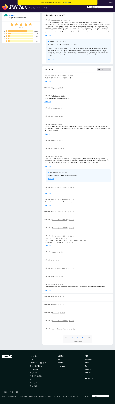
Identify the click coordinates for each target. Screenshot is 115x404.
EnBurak (54, 296)
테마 (38, 8)
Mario (54, 156)
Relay (87, 366)
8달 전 (71, 75)
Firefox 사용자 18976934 (59, 212)
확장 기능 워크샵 (36, 366)
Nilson (54, 284)
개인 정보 (5, 392)
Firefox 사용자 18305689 (59, 236)
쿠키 (11, 392)
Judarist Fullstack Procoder (60, 329)
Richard (54, 276)
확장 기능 (32, 8)
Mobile (60, 363)
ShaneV (54, 116)
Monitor (88, 369)
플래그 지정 (47, 35)
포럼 (31, 379)
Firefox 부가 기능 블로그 (39, 363)
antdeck (54, 304)
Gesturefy (12, 15)
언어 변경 (88, 396)
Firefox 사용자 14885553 (59, 75)
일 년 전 (61, 140)
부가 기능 (33, 356)
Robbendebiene (20, 18)
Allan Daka (55, 96)
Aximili (54, 124)
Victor (54, 108)
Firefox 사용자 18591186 (59, 228)
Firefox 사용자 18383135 (59, 321)
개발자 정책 (34, 373)
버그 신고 (33, 383)
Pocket (88, 373)
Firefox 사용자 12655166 (59, 199)
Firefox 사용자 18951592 (59, 220)
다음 (89, 338)
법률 (16, 392)
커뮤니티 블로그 (36, 376)
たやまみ (54, 148)
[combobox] (100, 7)
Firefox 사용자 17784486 (59, 187)
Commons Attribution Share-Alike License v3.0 (41, 396)
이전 (66, 338)
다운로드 (66, 2)
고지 (7, 396)
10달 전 (61, 116)
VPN (87, 363)
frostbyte (55, 313)
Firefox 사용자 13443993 (59, 268)
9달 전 (61, 88)
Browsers (88, 359)
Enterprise (61, 366)
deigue (54, 252)
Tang (53, 260)
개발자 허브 (34, 369)
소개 (31, 359)
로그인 (111, 2)
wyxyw (54, 140)
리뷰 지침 (33, 386)
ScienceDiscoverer (58, 20)
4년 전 (68, 20)
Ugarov (54, 88)
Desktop (61, 359)
